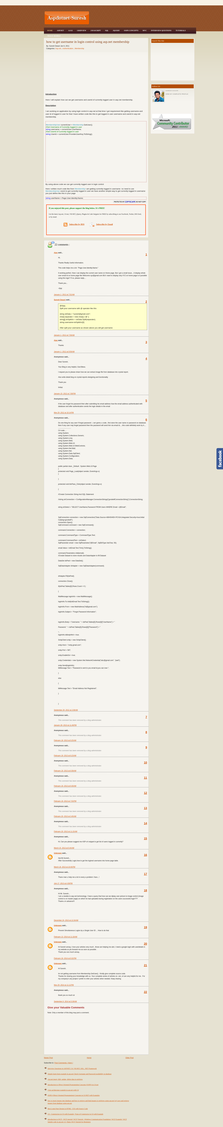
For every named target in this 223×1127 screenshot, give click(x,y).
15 (145, 838)
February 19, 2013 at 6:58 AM (65, 771)
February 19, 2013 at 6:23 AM (65, 756)
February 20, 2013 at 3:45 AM (65, 816)
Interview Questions (161, 30)
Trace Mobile (54, 36)
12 (145, 792)
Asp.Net (60, 30)
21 (145, 965)
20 (145, 943)
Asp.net (58, 49)
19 (145, 927)
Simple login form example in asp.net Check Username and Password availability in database (80, 1074)
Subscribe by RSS (74, 224)
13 (145, 808)
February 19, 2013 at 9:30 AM (65, 786)
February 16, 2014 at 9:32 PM (65, 958)
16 (145, 854)
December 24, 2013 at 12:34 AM (66, 920)
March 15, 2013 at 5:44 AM (64, 848)
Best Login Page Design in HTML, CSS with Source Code (68, 1109)
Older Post (129, 1058)
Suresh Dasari (60, 300)
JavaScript (95, 30)
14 (145, 823)
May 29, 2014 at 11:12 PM (64, 985)
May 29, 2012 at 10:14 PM (64, 413)
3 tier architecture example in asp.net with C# (63, 1090)
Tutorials (181, 30)
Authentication (68, 49)
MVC (145, 30)
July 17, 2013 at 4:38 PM (63, 883)
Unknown (58, 853)
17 (145, 873)
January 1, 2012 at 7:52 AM (64, 295)
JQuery (116, 30)
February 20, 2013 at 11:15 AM (65, 831)
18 (145, 890)
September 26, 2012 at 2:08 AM (66, 710)
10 (145, 762)
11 (145, 777)
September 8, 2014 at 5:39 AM (65, 1001)
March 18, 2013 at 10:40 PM (64, 867)
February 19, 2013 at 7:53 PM (65, 801)
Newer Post (48, 1058)
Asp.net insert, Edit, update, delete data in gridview (65, 1079)
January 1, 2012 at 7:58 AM (64, 335)
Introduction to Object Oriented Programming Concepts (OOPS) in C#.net (73, 1085)
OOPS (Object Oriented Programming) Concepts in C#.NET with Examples (74, 1095)
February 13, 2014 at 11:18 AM (65, 937)
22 (145, 991)
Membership (79, 49)
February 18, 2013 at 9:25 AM (65, 740)
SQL (107, 30)
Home (50, 30)
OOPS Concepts (131, 30)
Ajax (70, 30)
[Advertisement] (143, 17)
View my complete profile (177, 94)
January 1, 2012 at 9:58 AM (64, 352)
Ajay (56, 253)
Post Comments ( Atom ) (63, 1063)
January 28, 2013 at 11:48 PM (65, 725)
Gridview (81, 30)
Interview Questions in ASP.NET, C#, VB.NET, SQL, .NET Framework (72, 1069)
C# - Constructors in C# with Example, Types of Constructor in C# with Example (75, 1114)
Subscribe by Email (101, 224)
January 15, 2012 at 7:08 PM (65, 394)
